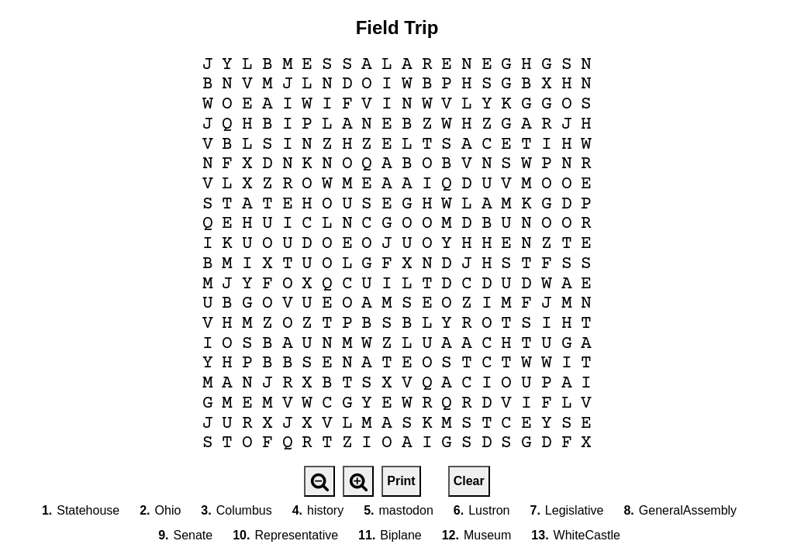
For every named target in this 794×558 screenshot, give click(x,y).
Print (401, 480)
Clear (469, 480)
